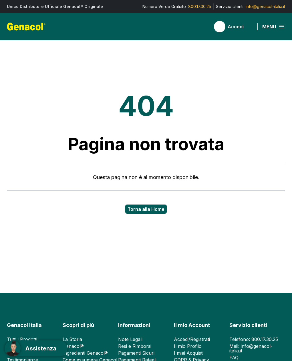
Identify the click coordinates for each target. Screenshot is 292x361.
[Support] (36, 348)
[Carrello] (202, 26)
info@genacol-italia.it (265, 6)
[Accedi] (233, 26)
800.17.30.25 (199, 6)
